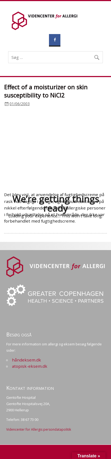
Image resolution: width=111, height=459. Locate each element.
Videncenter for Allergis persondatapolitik (38, 429)
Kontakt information (30, 387)
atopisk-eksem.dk (29, 366)
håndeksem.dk (26, 360)
